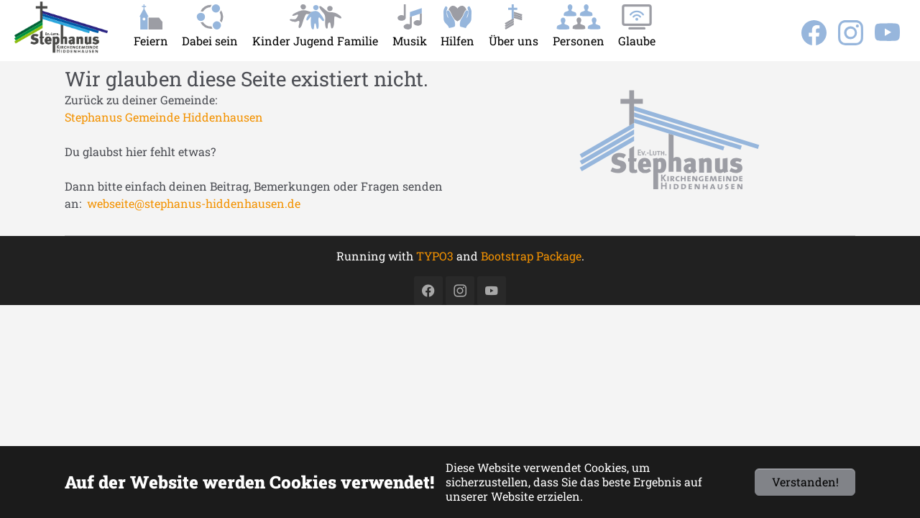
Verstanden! (805, 481)
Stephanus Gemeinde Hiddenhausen (164, 116)
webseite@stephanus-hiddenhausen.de (193, 203)
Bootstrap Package (531, 255)
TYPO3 (435, 255)
